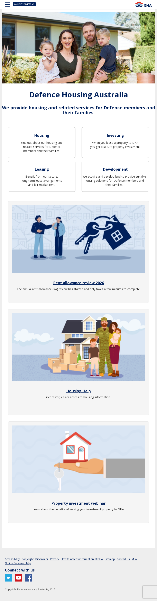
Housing (41, 135)
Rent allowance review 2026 (78, 282)
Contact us (123, 559)
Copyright (28, 559)
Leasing (42, 169)
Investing (115, 135)
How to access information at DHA (82, 559)
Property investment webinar (78, 503)
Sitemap (110, 559)
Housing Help (78, 390)
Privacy (54, 559)
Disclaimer (41, 559)
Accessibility (12, 559)
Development (115, 169)
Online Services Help (18, 563)
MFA (134, 559)
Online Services (24, 4)
